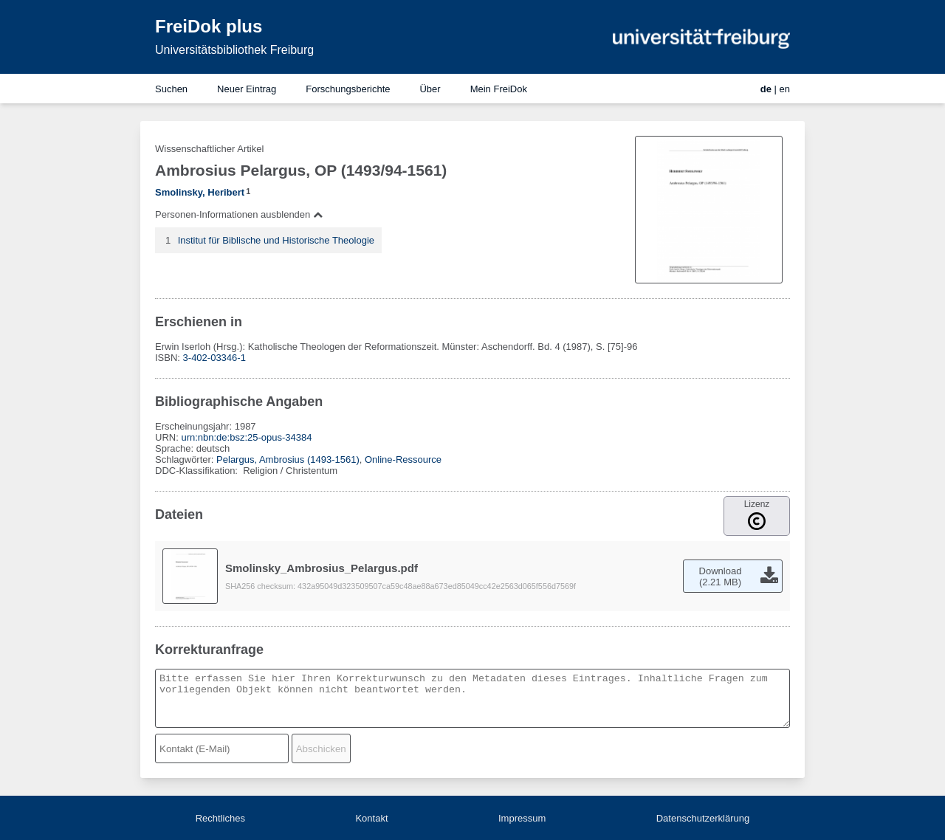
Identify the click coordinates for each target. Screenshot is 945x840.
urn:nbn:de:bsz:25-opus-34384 (246, 437)
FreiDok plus (208, 26)
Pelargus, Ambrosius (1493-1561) (288, 459)
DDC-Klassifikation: (198, 470)
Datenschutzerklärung (702, 818)
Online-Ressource (403, 459)
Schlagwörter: (185, 459)
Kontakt (371, 818)
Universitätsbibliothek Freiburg (234, 50)
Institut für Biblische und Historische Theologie (276, 240)
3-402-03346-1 (214, 357)
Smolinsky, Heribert (199, 192)
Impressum (522, 818)
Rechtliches (220, 818)
